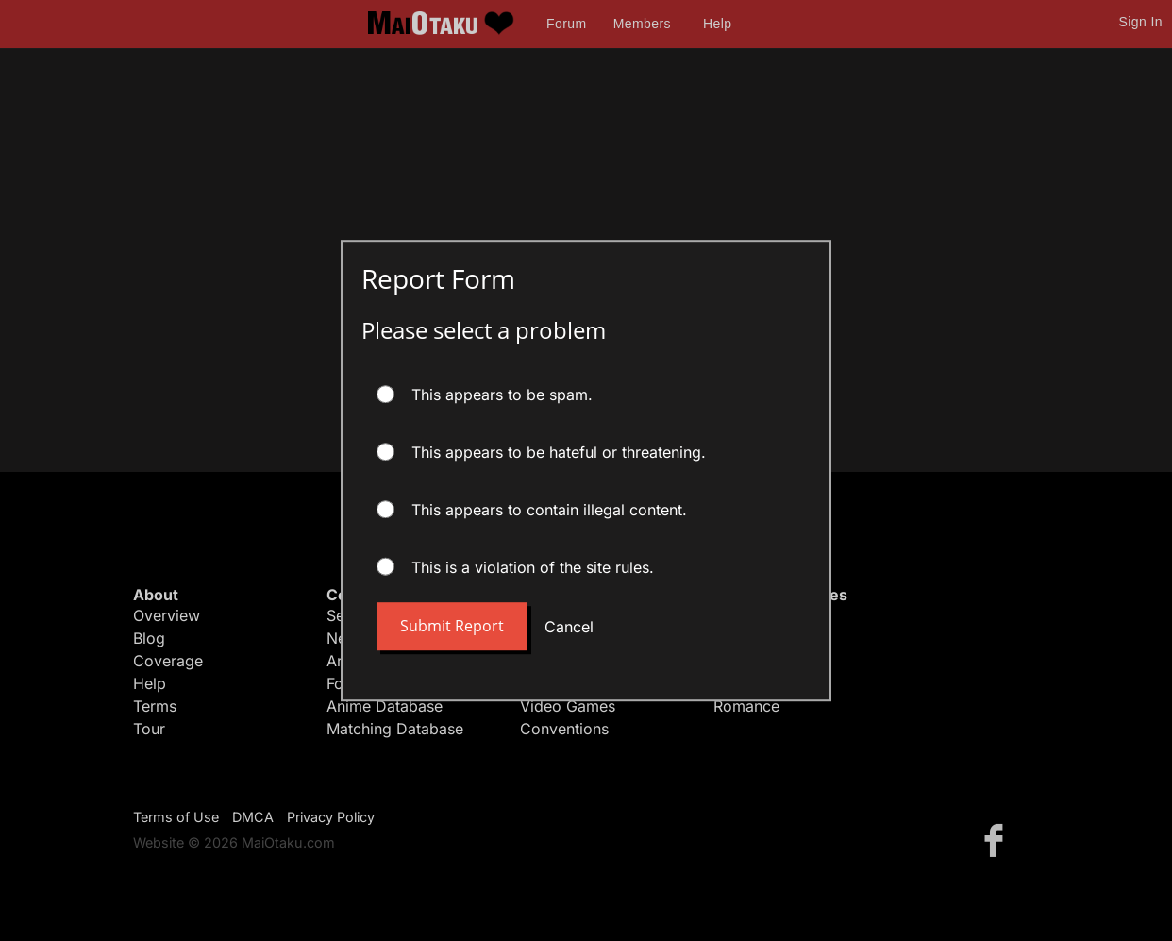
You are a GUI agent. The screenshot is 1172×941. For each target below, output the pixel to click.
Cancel (569, 626)
